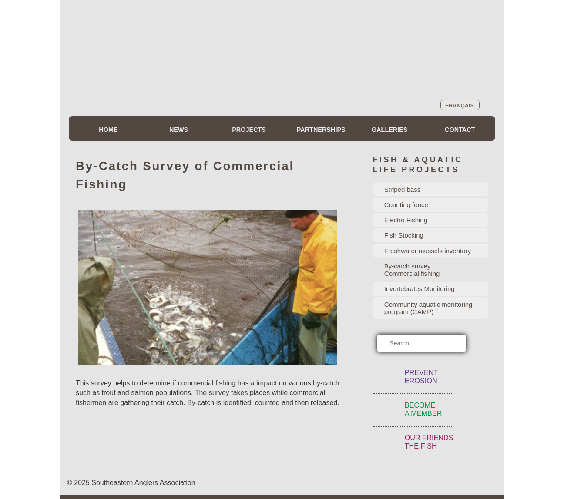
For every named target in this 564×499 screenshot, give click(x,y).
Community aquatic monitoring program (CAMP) (428, 308)
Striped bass (402, 189)
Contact (460, 129)
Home (108, 129)
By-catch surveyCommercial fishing (412, 269)
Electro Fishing (405, 220)
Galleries (390, 129)
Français (459, 105)
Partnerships (321, 129)
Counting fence (406, 204)
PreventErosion (421, 376)
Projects (249, 129)
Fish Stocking (403, 235)
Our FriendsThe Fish (429, 442)
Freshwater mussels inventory (427, 251)
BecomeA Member (423, 409)
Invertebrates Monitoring (419, 288)
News (178, 129)
